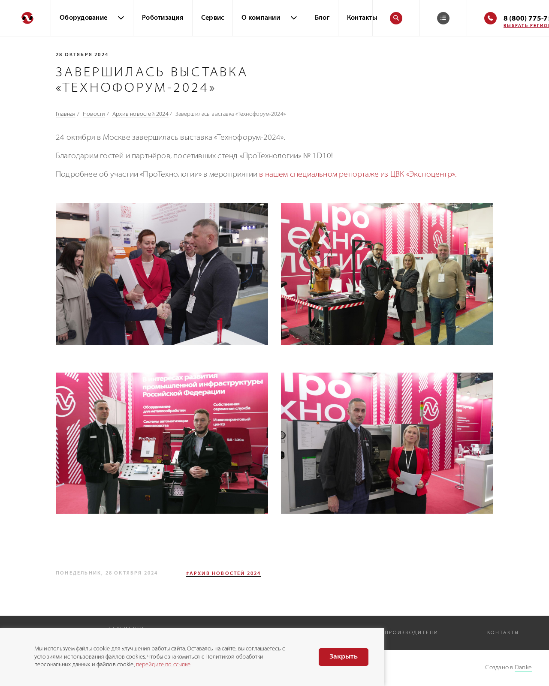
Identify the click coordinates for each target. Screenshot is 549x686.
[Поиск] (396, 18)
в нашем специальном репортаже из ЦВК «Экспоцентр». (357, 175)
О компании (260, 18)
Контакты (362, 18)
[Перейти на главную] (25, 18)
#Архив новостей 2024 (223, 574)
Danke (523, 668)
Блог (322, 18)
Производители (411, 633)
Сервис (212, 18)
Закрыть (343, 656)
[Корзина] (443, 18)
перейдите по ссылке (163, 665)
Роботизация (163, 18)
